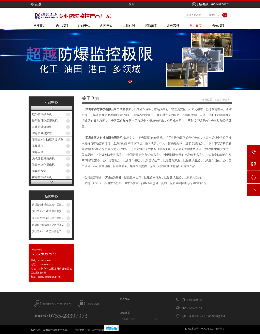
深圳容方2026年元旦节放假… (48, 218)
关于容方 (195, 25)
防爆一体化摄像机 (43, 164)
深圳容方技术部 (95, 330)
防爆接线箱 (39, 171)
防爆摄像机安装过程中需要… (48, 204)
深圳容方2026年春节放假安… (48, 211)
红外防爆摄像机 (42, 114)
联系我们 (218, 25)
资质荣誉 (151, 25)
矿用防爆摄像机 (42, 177)
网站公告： (37, 4)
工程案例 (129, 25)
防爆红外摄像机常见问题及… (48, 224)
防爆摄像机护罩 (42, 133)
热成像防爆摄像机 (43, 158)
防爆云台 (37, 152)
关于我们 (62, 25)
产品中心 (84, 25)
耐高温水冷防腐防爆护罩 (47, 139)
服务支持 (173, 25)
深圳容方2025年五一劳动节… (48, 231)
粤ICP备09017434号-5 (212, 328)
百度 (59, 304)
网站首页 (39, 25)
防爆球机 (37, 145)
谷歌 (67, 304)
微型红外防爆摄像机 (45, 120)
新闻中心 (106, 25)
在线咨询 (93, 304)
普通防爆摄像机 (42, 127)
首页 (216, 99)
